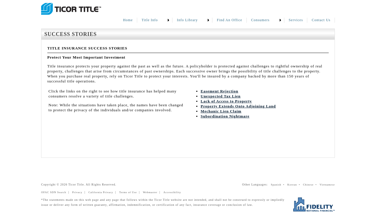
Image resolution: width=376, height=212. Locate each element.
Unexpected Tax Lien (221, 96)
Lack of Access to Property (226, 101)
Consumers (260, 20)
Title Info (150, 20)
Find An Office (229, 20)
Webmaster (150, 192)
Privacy (77, 192)
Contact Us (321, 20)
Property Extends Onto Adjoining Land (238, 106)
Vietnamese (327, 184)
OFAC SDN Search (53, 192)
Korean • (294, 184)
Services (296, 20)
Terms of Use (128, 192)
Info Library (187, 20)
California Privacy (100, 192)
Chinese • (310, 184)
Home (128, 20)
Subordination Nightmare (225, 116)
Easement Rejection (219, 91)
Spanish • (278, 184)
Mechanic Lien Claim (221, 111)
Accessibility (172, 192)
